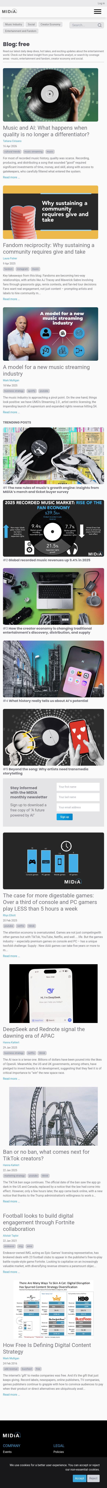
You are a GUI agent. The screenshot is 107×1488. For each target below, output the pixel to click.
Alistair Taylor (11, 1235)
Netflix (20, 926)
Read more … (11, 177)
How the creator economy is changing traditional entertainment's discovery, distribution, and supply (47, 630)
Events (7, 1452)
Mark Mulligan (11, 380)
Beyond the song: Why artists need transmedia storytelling (45, 771)
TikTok (31, 926)
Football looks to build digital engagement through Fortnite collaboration (38, 1222)
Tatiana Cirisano (12, 141)
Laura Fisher (10, 258)
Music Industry (13, 24)
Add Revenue (11, 1369)
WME (29, 1246)
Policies (59, 1452)
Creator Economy (50, 24)
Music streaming (33, 151)
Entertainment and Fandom (20, 31)
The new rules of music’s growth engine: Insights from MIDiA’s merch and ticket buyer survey (51, 489)
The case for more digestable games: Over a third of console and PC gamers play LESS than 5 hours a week (50, 902)
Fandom (8, 269)
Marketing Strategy (14, 1175)
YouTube (44, 391)
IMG (21, 1246)
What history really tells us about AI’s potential (45, 700)
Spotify (31, 391)
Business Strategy (14, 391)
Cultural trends (12, 151)
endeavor (9, 1246)
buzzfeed (27, 1369)
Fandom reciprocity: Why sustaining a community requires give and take (48, 248)
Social (31, 24)
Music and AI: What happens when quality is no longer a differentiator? (46, 131)
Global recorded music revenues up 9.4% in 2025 (46, 560)
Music (50, 151)
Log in (101, 3)
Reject (93, 1478)
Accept (79, 1478)
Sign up (64, 816)
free (38, 1369)
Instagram (22, 269)
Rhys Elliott (9, 915)
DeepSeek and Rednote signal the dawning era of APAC (44, 1032)
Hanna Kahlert (11, 1042)
